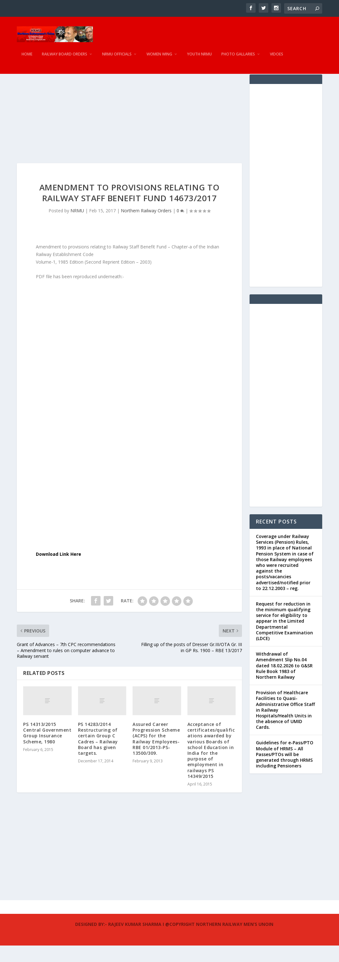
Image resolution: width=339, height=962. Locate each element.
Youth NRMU (199, 58)
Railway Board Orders (64, 58)
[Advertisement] (129, 135)
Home (27, 58)
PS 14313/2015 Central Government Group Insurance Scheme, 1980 (47, 749)
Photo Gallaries (238, 58)
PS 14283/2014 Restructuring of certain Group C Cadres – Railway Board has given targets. (98, 755)
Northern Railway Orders (146, 227)
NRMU (77, 227)
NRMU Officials (117, 58)
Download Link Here (58, 571)
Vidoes (276, 58)
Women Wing (159, 58)
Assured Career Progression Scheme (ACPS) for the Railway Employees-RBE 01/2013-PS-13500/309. (156, 755)
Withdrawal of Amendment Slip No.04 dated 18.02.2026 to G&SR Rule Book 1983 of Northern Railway (284, 681)
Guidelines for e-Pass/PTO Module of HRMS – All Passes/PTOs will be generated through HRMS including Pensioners (284, 770)
